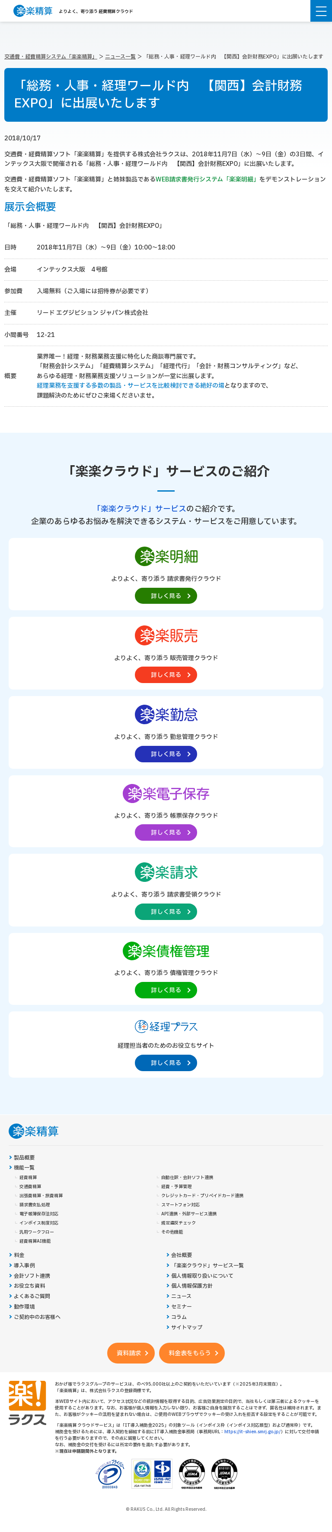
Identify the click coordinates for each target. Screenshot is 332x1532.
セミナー (181, 1307)
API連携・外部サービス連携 (189, 1214)
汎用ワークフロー (36, 1232)
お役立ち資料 (29, 1286)
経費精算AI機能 (35, 1241)
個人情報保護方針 (192, 1286)
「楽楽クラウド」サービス (139, 509)
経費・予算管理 (176, 1187)
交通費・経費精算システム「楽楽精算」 (50, 57)
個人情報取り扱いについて (202, 1276)
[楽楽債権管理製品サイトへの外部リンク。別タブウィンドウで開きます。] (166, 968)
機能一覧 (24, 1168)
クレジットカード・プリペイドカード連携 (202, 1196)
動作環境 (24, 1307)
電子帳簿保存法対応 (38, 1214)
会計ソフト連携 (32, 1276)
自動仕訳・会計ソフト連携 (187, 1178)
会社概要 (181, 1255)
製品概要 (24, 1158)
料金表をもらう (190, 1353)
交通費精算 (30, 1187)
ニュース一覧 (120, 57)
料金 (19, 1255)
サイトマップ (186, 1327)
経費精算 (28, 1178)
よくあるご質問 (32, 1296)
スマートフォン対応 (180, 1205)
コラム (179, 1317)
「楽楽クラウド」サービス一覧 (207, 1266)
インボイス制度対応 (38, 1223)
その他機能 (172, 1232)
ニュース (181, 1296)
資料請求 (129, 1353)
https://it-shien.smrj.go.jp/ (252, 1431)
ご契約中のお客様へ (37, 1317)
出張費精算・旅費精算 (41, 1196)
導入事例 (24, 1266)
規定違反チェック (178, 1223)
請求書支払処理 (34, 1205)
